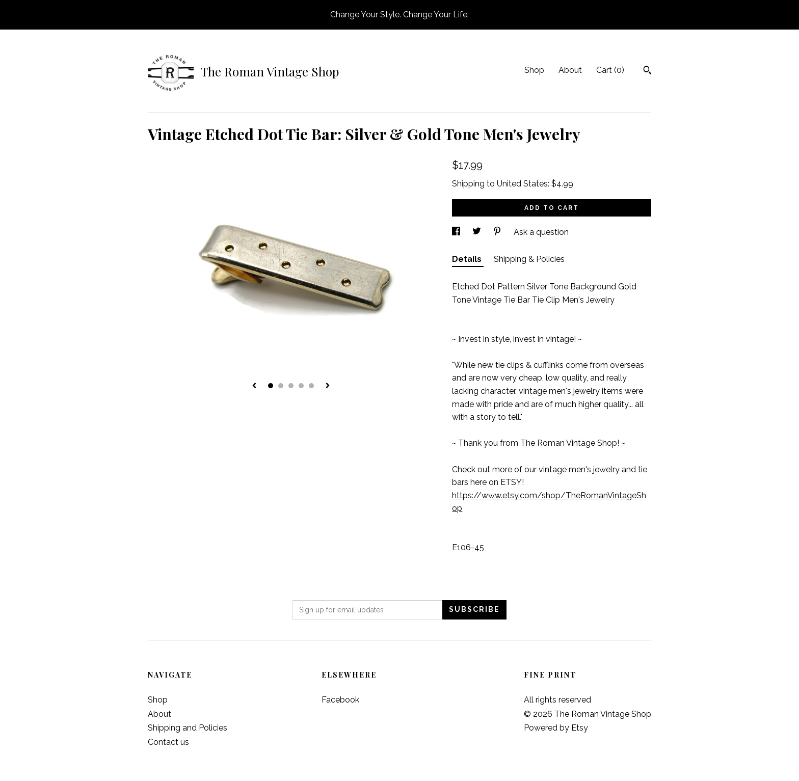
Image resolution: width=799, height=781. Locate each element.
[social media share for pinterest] (498, 232)
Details (468, 259)
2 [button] (280, 385)
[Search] (647, 71)
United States (522, 183)
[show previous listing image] (254, 386)
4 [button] (301, 385)
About (570, 70)
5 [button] (311, 385)
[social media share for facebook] (457, 232)
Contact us (168, 742)
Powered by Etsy (556, 728)
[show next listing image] (327, 386)
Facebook (340, 700)
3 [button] (291, 385)
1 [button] (270, 385)
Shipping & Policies (529, 259)
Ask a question (541, 232)
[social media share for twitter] (477, 232)
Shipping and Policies (187, 728)
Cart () (610, 70)
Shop (534, 70)
